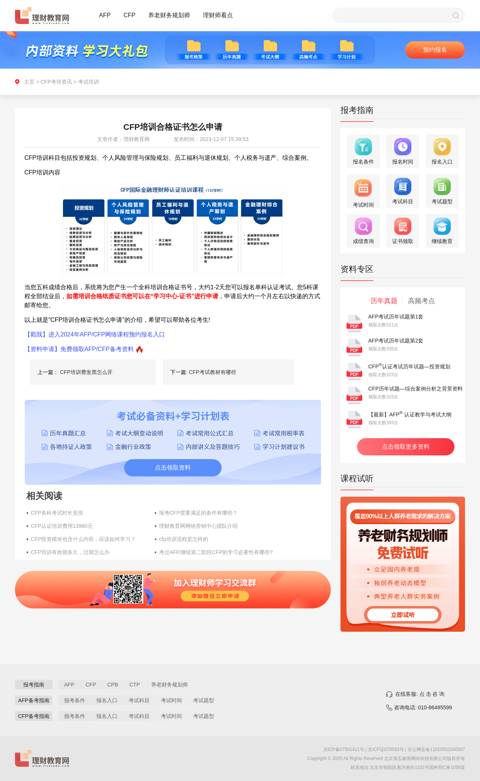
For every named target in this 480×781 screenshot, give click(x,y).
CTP (134, 685)
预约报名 (435, 50)
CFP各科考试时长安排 (57, 513)
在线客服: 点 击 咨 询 (419, 694)
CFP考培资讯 (56, 82)
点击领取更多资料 (406, 446)
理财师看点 (218, 15)
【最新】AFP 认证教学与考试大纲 (410, 415)
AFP (105, 15)
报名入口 (106, 700)
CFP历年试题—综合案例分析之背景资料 (415, 389)
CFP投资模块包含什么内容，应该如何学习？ (83, 539)
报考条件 (74, 700)
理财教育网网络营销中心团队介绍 (198, 526)
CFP (129, 15)
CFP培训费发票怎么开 (86, 372)
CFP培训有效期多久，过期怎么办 (70, 552)
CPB (112, 685)
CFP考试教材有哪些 (212, 372)
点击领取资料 (173, 467)
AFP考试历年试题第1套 (395, 317)
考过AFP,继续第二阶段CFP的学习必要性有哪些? (216, 552)
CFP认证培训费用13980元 (62, 526)
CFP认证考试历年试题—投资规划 (409, 366)
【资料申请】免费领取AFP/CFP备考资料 (79, 349)
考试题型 (203, 700)
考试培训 (88, 82)
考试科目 (139, 700)
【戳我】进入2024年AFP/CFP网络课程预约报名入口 (94, 334)
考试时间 (171, 700)
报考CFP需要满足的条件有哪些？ (198, 513)
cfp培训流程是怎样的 (183, 539)
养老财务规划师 (169, 15)
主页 (29, 82)
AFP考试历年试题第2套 (395, 341)
